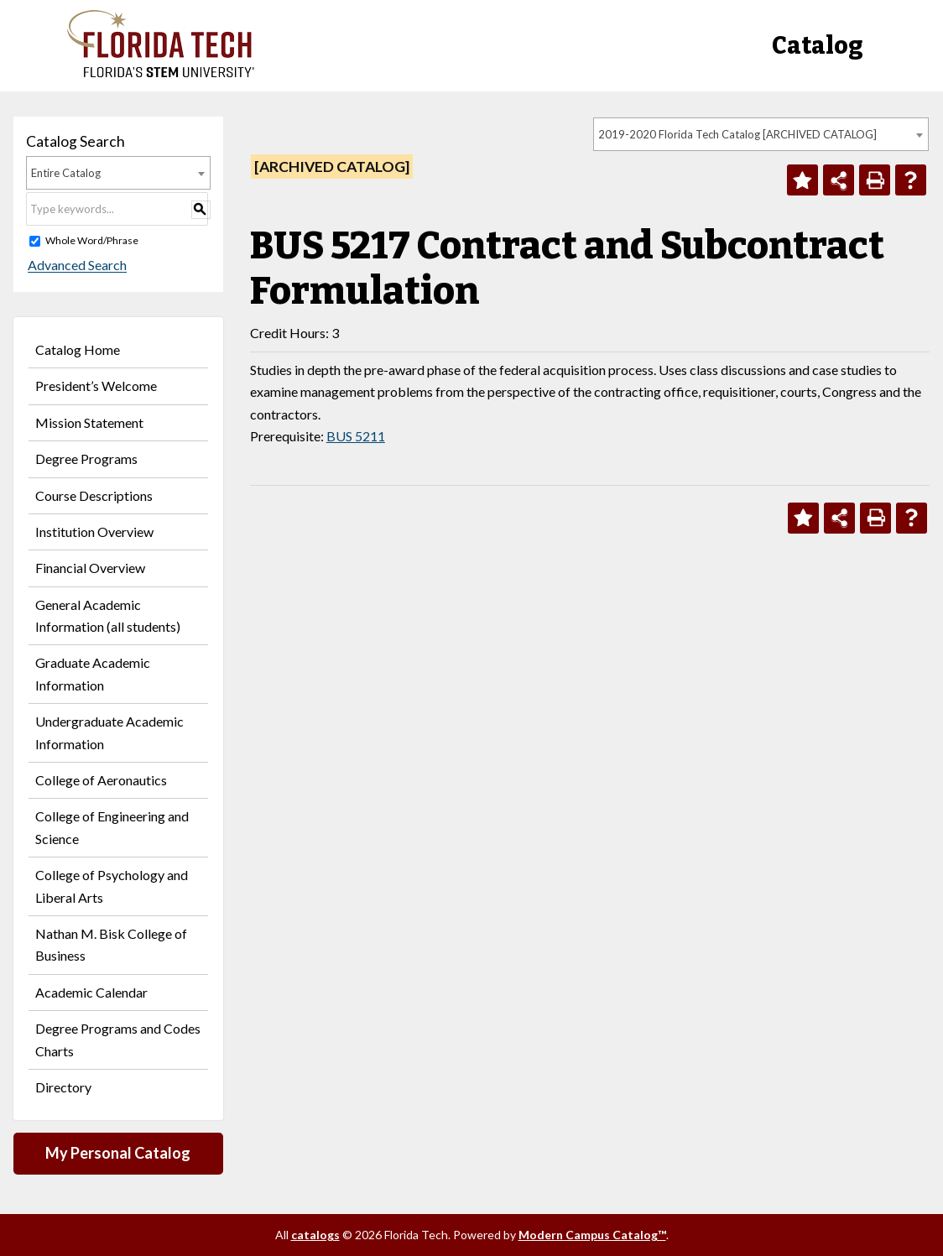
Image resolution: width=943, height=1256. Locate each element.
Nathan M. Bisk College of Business (111, 944)
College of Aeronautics (101, 780)
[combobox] (761, 134)
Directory (63, 1087)
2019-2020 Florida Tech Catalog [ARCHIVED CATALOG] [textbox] (737, 134)
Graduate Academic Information (92, 673)
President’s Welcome (96, 385)
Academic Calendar (91, 992)
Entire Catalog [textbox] (66, 173)
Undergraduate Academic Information (109, 732)
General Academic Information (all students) (107, 615)
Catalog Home (77, 349)
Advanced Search (75, 266)
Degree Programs (86, 458)
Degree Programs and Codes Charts (118, 1039)
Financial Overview (90, 568)
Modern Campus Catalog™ (592, 1234)
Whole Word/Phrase (91, 240)
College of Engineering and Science (112, 827)
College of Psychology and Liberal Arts (111, 885)
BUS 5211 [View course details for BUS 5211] (355, 436)
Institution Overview (94, 531)
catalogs (315, 1234)
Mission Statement (89, 422)
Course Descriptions (94, 495)
